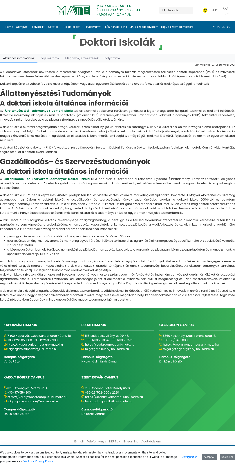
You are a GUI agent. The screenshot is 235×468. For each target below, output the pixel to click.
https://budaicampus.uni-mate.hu (109, 344)
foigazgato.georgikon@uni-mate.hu (188, 349)
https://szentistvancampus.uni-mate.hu (114, 397)
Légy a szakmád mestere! (177, 27)
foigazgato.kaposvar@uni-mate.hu (32, 349)
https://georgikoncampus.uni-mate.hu (191, 344)
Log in (225, 10)
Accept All (209, 457)
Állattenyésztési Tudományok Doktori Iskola (39, 111)
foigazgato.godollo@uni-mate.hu (108, 401)
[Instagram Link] (218, 27)
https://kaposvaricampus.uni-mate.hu (35, 344)
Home (9, 27)
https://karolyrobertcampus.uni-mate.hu (37, 397)
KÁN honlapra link (116, 27)
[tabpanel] (117, 182)
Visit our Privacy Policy (38, 461)
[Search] (180, 10)
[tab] (18, 58)
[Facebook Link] (213, 27)
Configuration (189, 457)
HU (215, 10)
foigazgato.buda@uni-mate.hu (107, 349)
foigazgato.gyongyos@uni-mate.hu (32, 401)
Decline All (227, 457)
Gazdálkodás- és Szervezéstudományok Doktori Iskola (46, 179)
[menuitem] (79, 441)
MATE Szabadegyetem (144, 27)
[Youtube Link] (223, 27)
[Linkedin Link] (227, 27)
